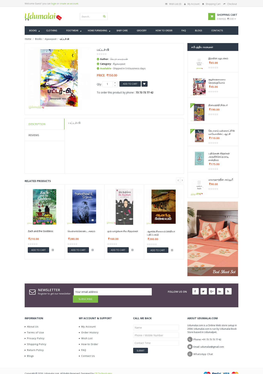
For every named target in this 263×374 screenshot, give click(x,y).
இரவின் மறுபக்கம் (218, 58)
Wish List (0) (173, 3)
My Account (191, 3)
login (53, 3)
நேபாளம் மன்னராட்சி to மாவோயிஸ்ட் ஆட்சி (221, 132)
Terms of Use (34, 325)
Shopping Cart (211, 3)
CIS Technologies (103, 366)
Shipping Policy (35, 336)
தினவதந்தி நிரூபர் (218, 105)
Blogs (29, 348)
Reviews (33, 135)
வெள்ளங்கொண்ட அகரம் (81, 231)
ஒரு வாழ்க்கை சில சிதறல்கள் (122, 231)
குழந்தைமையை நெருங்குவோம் (217, 81)
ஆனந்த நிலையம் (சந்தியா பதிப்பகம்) (161, 233)
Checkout (230, 3)
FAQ (82, 342)
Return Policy (34, 342)
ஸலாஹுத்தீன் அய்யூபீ (220, 179)
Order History (89, 325)
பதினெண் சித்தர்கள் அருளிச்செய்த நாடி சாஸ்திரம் (219, 157)
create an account (69, 3)
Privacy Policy (35, 331)
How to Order (88, 336)
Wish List (86, 331)
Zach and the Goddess (40, 231)
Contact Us (87, 348)
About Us (32, 319)
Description (36, 124)
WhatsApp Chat (203, 346)
